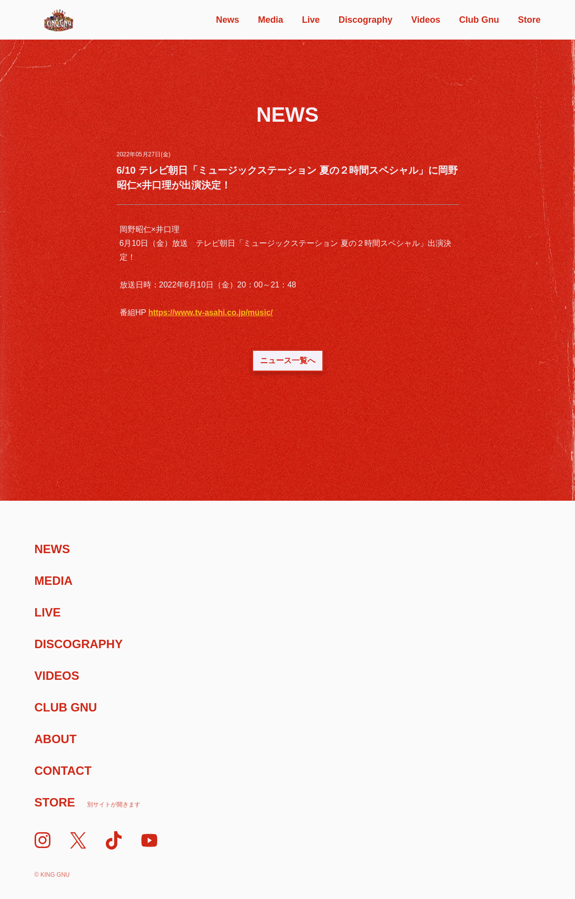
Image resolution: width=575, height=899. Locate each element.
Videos (426, 20)
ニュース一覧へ (287, 360)
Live (311, 20)
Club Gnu (479, 20)
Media (270, 20)
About (56, 739)
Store (529, 20)
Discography (366, 20)
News (227, 20)
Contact (63, 770)
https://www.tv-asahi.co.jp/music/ (210, 312)
